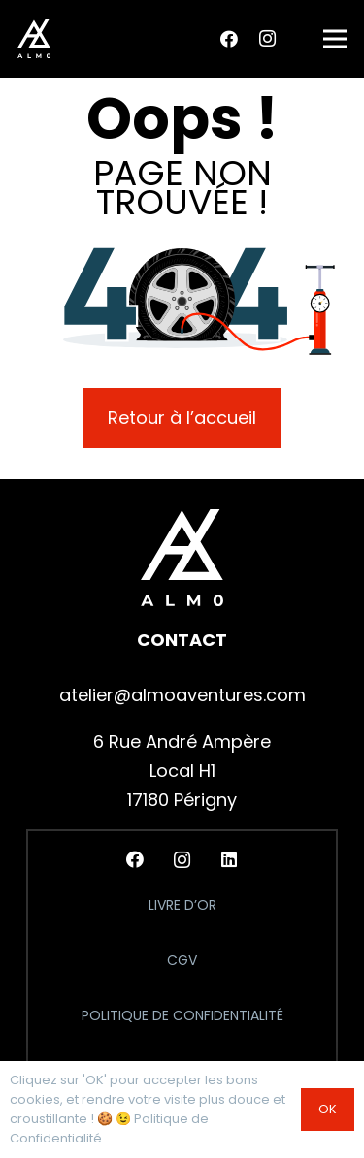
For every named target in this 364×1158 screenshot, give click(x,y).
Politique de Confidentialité (182, 1015)
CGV (182, 960)
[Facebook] (229, 38)
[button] (335, 39)
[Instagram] (266, 38)
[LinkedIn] (229, 860)
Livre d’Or (182, 905)
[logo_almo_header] (33, 38)
